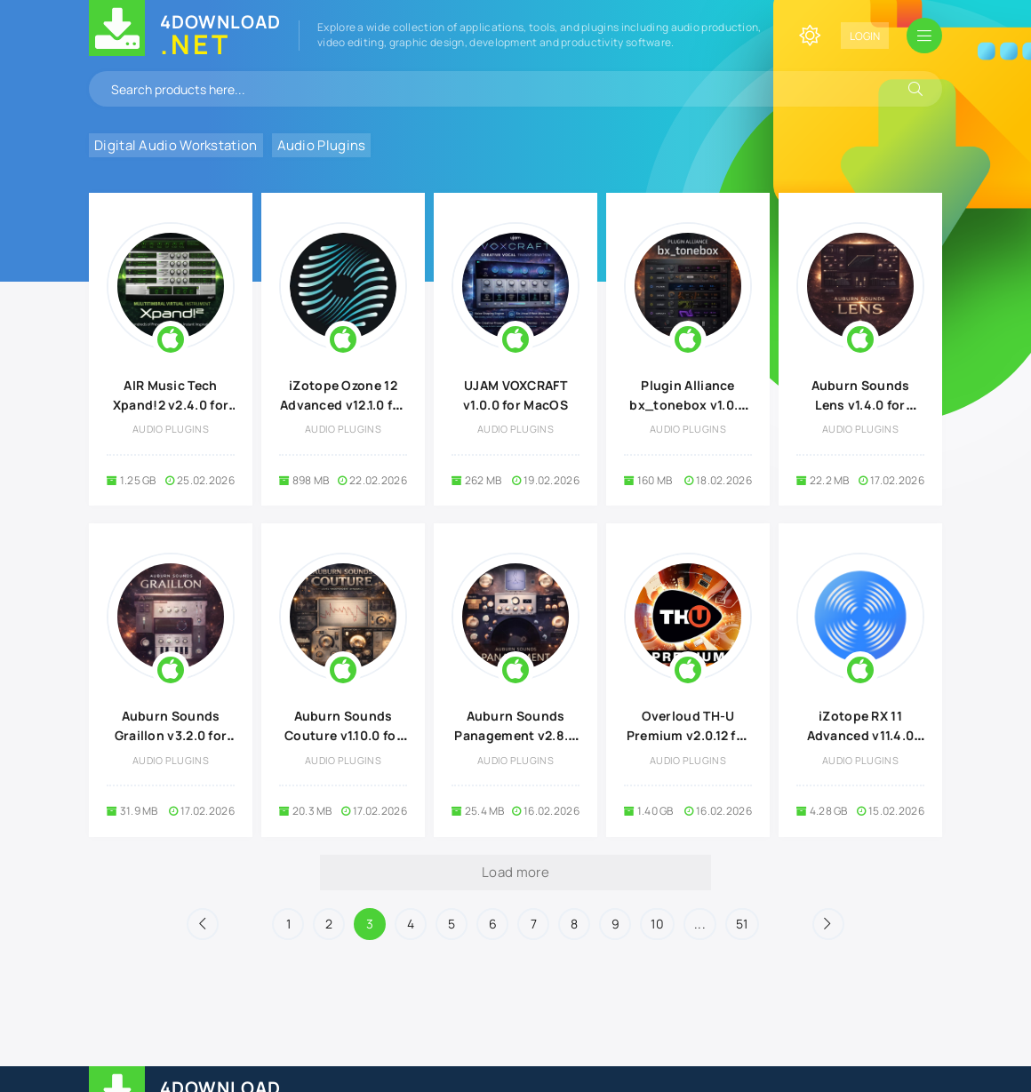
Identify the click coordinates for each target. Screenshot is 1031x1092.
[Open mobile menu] (924, 35)
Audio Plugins (321, 145)
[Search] (915, 89)
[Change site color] (809, 35)
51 (742, 923)
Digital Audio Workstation (176, 145)
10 (657, 923)
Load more (515, 872)
